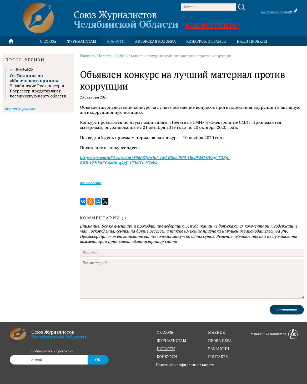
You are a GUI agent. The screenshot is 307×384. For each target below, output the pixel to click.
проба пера (220, 340)
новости (116, 41)
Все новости (90, 182)
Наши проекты (252, 41)
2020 (119, 55)
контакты (218, 356)
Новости (105, 55)
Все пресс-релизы (20, 108)
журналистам (171, 340)
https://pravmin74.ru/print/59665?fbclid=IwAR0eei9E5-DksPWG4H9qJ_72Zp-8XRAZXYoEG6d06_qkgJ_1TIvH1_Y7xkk (155, 160)
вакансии (218, 348)
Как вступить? (212, 25)
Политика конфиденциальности (185, 364)
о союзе (165, 332)
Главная (87, 55)
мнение (216, 332)
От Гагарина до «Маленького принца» (34, 78)
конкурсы (167, 356)
